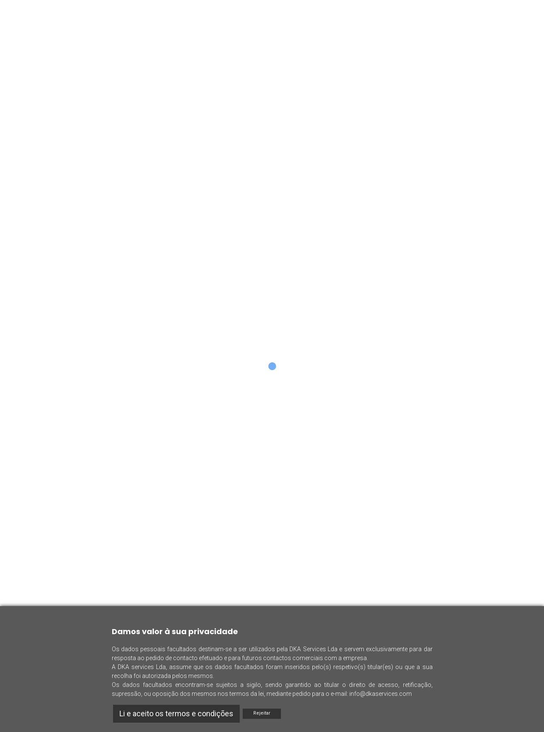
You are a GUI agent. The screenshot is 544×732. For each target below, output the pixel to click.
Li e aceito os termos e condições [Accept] (176, 713)
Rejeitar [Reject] (261, 713)
